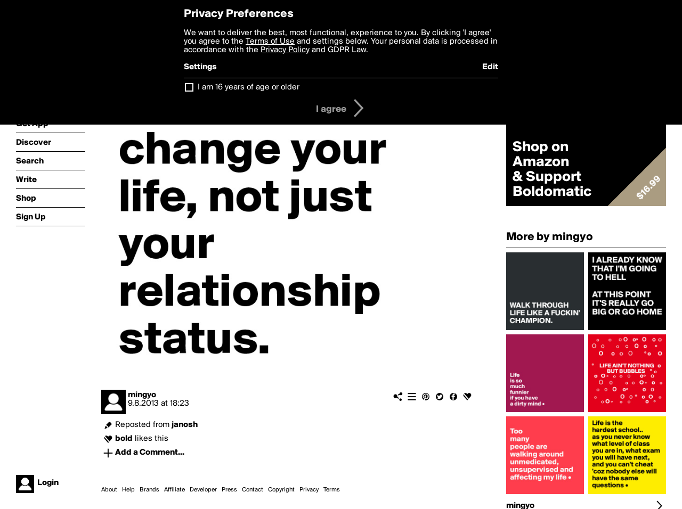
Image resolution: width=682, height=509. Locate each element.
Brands (149, 490)
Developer (203, 490)
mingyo (142, 395)
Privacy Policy (285, 50)
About (109, 490)
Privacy (309, 490)
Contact (252, 490)
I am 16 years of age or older (248, 87)
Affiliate (174, 490)
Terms (331, 490)
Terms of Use (270, 41)
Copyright (281, 490)
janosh (185, 425)
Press (229, 490)
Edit (490, 67)
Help (128, 490)
